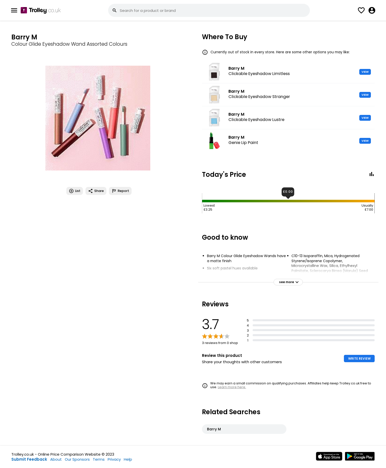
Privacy (114, 459)
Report (120, 190)
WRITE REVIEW (359, 358)
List (74, 190)
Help (128, 459)
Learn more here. (232, 387)
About (56, 459)
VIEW (365, 72)
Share (96, 190)
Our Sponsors (77, 459)
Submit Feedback (29, 459)
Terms (99, 459)
